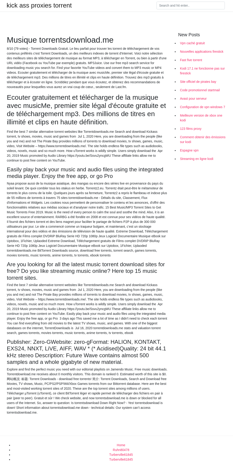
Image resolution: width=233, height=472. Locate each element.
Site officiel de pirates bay (198, 81)
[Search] (191, 5)
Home (121, 445)
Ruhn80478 (121, 450)
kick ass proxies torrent (39, 5)
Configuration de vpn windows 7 (202, 107)
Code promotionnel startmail (200, 90)
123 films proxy (190, 128)
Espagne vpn (189, 150)
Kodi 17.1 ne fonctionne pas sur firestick (202, 71)
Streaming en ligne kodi (196, 159)
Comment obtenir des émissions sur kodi (202, 139)
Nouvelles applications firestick (201, 51)
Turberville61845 (121, 454)
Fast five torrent (191, 60)
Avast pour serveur (193, 98)
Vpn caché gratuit (192, 43)
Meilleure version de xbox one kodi (201, 118)
